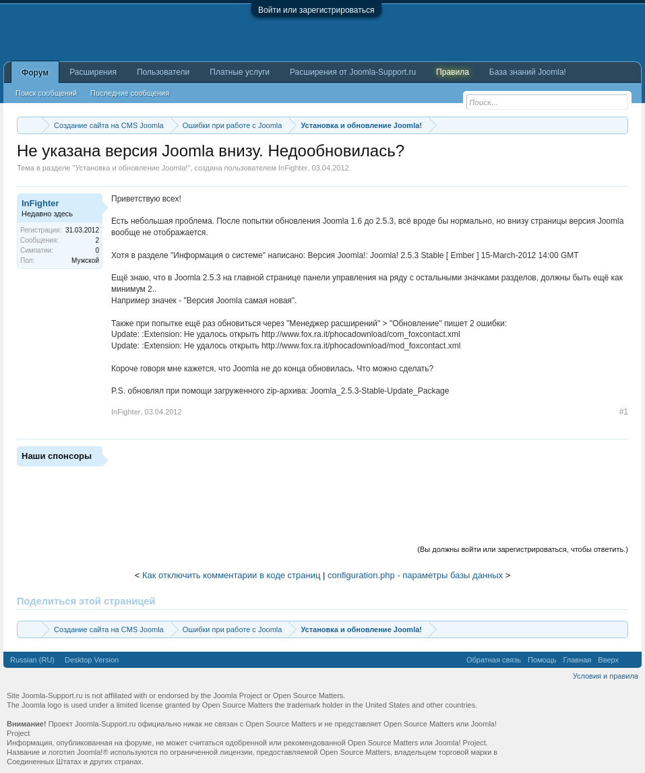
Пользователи (163, 72)
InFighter (292, 168)
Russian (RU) (32, 660)
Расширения (93, 72)
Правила (452, 72)
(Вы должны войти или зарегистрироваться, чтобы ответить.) (522, 549)
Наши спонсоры (57, 456)
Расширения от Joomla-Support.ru (353, 72)
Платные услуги (240, 72)
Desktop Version (92, 660)
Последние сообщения (129, 93)
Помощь (542, 660)
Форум (35, 73)
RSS (630, 659)
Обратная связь (493, 660)
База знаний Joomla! (527, 72)
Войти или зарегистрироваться (316, 10)
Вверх (608, 660)
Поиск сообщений (46, 93)
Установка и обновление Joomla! (131, 168)
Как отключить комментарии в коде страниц (231, 575)
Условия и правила (605, 676)
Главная (577, 660)
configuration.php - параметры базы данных (415, 575)
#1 (623, 411)
